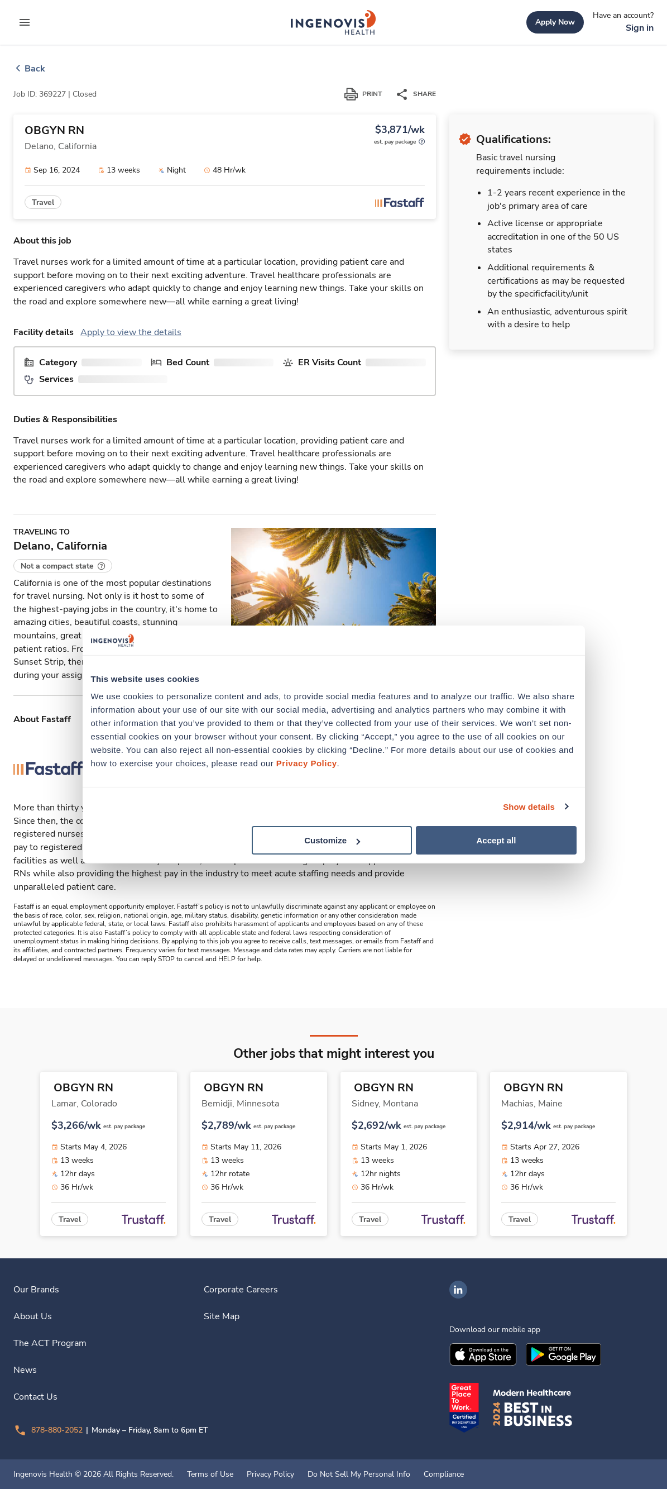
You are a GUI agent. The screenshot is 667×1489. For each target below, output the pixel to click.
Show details (529, 806)
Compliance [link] (444, 1474)
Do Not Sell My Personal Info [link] (359, 1474)
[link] (333, 22)
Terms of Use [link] (210, 1474)
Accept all (496, 840)
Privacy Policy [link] (270, 1474)
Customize (332, 840)
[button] (62, 565)
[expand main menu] (24, 22)
